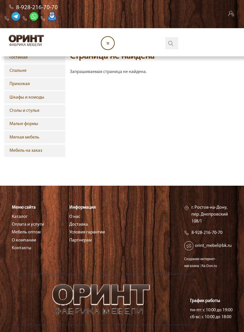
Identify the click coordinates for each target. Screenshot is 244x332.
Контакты (21, 248)
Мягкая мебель (24, 137)
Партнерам (80, 240)
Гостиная (18, 57)
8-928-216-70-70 (37, 8)
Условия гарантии (87, 232)
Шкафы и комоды (26, 97)
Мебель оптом (26, 232)
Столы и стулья (24, 110)
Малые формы (23, 124)
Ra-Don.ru (209, 266)
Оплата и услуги (28, 224)
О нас (74, 216)
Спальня (17, 70)
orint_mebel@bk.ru (213, 245)
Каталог (20, 216)
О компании (24, 240)
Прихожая (19, 84)
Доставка (78, 224)
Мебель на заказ (25, 150)
